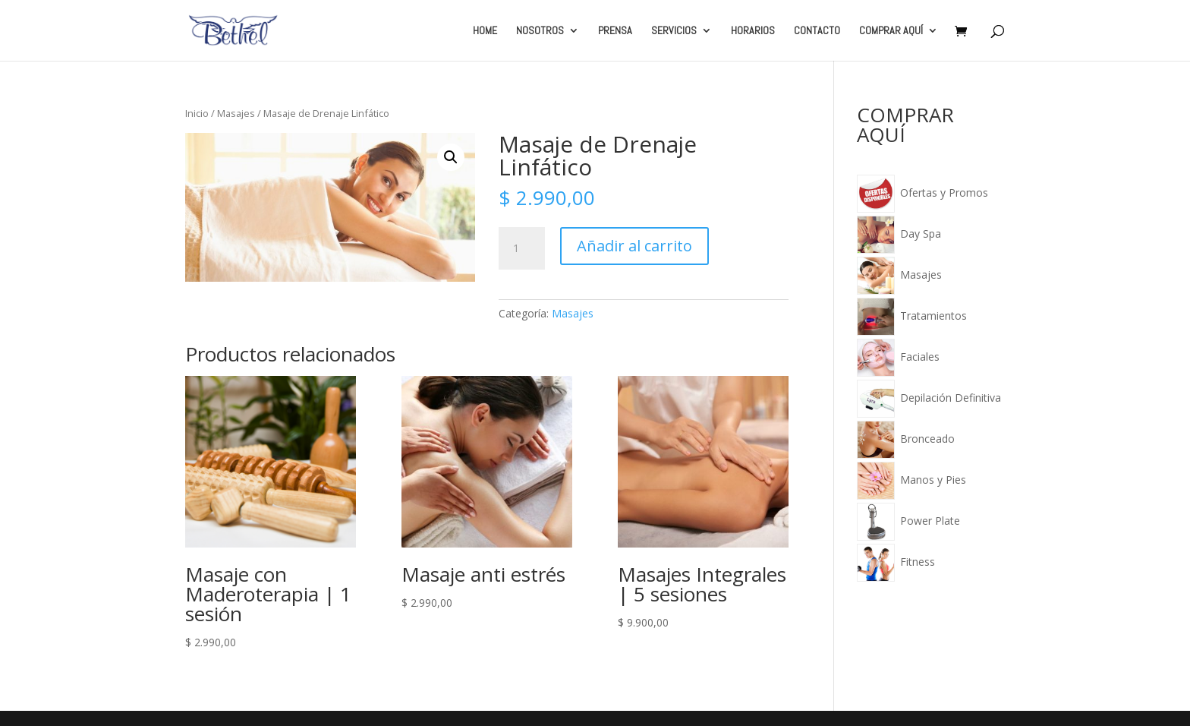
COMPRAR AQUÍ (891, 31)
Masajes (236, 113)
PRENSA (615, 31)
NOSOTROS (540, 31)
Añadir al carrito (634, 245)
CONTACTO (817, 31)
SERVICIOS (674, 31)
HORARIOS (753, 31)
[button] (450, 157)
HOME (485, 31)
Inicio (197, 113)
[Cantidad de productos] (521, 248)
